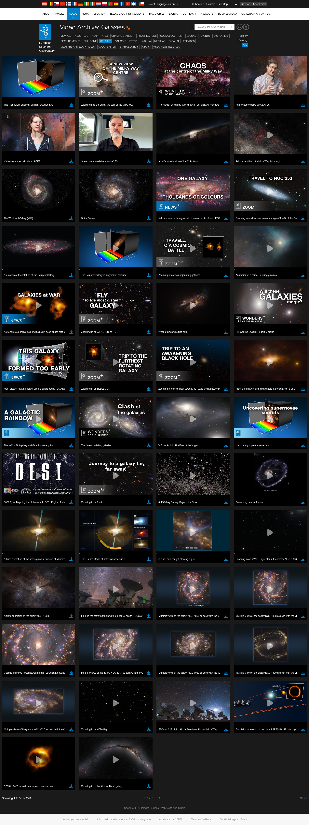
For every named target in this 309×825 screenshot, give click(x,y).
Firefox (46, 615)
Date (245, 45)
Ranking (243, 40)
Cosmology (167, 35)
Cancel (63, 677)
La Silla (146, 41)
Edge (45, 611)
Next (303, 798)
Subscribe (198, 4)
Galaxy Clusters (126, 41)
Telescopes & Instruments (127, 13)
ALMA (95, 35)
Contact (210, 4)
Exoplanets (221, 35)
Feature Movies (70, 41)
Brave (46, 604)
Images (59, 13)
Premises (189, 41)
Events (173, 13)
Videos (73, 16)
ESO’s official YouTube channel (124, 535)
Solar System (107, 46)
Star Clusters (129, 46)
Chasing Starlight (123, 35)
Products (206, 13)
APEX (105, 35)
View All (66, 35)
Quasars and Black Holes (78, 46)
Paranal (174, 41)
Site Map (223, 4)
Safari (46, 619)
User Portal (259, 4)
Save (43, 677)
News (85, 13)
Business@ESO (227, 13)
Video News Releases (166, 46)
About (47, 13)
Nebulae (159, 41)
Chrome (47, 608)
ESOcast (191, 35)
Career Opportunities (255, 13)
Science (245, 4)
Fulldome (90, 41)
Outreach (189, 13)
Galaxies (105, 41)
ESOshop (99, 13)
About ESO (81, 35)
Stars (146, 46)
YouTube (39, 535)
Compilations (148, 35)
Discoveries (156, 13)
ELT (181, 35)
